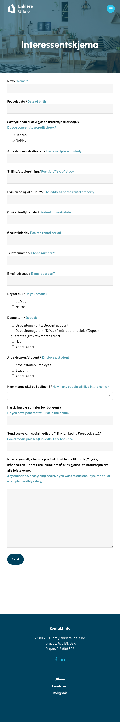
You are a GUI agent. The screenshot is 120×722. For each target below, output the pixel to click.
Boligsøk (60, 693)
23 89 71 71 (42, 638)
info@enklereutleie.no (68, 638)
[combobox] (60, 396)
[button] (111, 9)
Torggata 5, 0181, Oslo (60, 643)
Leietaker (60, 686)
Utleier (60, 679)
